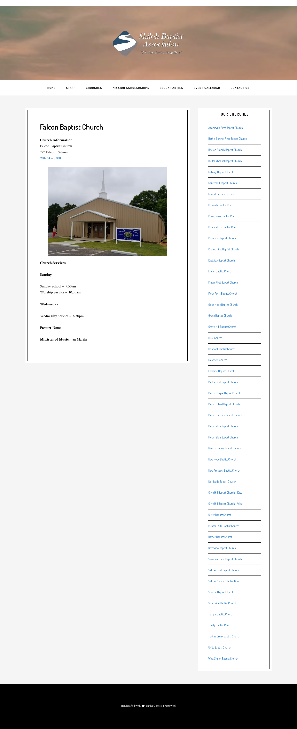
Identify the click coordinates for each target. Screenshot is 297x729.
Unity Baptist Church (219, 647)
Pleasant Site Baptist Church (223, 526)
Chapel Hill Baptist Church (222, 194)
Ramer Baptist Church (220, 536)
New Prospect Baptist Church (224, 470)
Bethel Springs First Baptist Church (227, 138)
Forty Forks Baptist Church (222, 293)
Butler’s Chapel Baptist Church (225, 161)
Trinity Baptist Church (220, 625)
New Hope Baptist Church (222, 459)
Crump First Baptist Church (223, 249)
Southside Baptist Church (222, 603)
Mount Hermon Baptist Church (225, 415)
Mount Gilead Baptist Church (224, 404)
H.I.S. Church (215, 338)
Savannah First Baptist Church (225, 559)
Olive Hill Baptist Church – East (225, 492)
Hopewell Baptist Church (221, 349)
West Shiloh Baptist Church (223, 658)
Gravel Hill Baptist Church (222, 326)
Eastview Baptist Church (221, 260)
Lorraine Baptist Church (221, 371)
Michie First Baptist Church (223, 382)
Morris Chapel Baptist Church (224, 393)
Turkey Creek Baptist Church (224, 636)
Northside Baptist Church (222, 481)
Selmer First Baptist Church (223, 570)
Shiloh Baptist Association (149, 43)
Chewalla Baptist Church (221, 205)
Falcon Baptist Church (220, 271)
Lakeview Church (217, 360)
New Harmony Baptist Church (224, 448)
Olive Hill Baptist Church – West (225, 503)
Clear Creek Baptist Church (223, 216)
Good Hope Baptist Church (223, 304)
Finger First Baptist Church (223, 282)
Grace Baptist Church (220, 315)
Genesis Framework (164, 706)
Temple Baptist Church (220, 614)
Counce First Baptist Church (223, 227)
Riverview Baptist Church (222, 548)
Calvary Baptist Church (221, 172)
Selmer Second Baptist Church (225, 581)
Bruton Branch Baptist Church (225, 149)
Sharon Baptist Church (221, 592)
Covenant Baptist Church (222, 238)
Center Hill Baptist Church (222, 183)
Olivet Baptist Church (220, 514)
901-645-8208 (50, 158)
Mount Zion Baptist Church (223, 426)
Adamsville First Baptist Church (225, 127)
